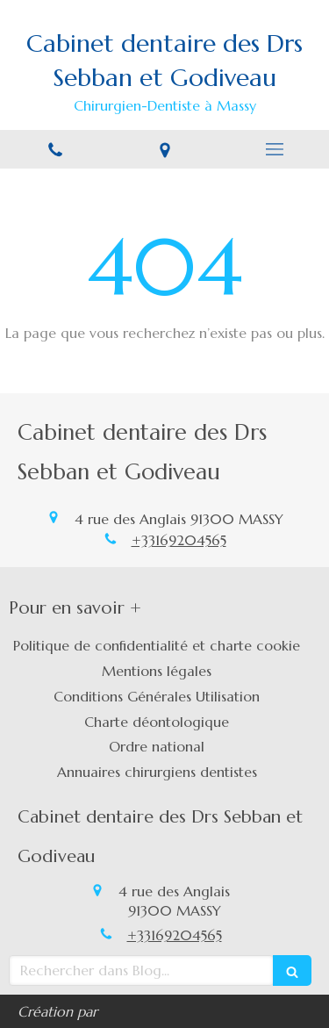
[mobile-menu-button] (274, 149)
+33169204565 (179, 540)
